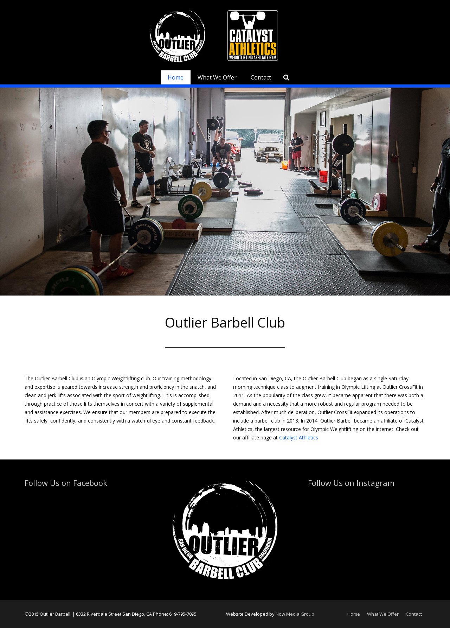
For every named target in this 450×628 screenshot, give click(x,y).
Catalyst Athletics (298, 437)
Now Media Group (295, 614)
